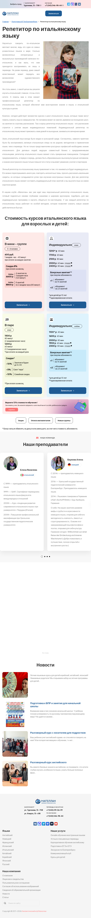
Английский (7, 835)
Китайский (6, 853)
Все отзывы (45, 653)
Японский (6, 860)
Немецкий (6, 839)
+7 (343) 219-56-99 (54, 810)
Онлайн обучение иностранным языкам (68, 835)
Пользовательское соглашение (16, 882)
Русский (5, 864)
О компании (7, 875)
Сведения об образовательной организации (21, 890)
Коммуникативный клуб (61, 853)
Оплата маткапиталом (40, 420)
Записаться (53, 13)
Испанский (7, 846)
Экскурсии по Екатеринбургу (63, 850)
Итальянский (8, 850)
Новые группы (64, 420)
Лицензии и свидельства (13, 879)
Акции (21, 420)
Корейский (7, 857)
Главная (5, 21)
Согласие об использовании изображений (20, 886)
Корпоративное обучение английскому (67, 842)
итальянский (29, 475)
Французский (8, 842)
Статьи (5, 897)
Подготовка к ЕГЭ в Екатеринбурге (24, 21)
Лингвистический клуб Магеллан (34, 911)
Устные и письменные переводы (65, 839)
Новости (6, 893)
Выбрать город (15, 4)
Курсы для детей (58, 857)
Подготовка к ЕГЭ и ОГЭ (61, 846)
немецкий (75, 465)
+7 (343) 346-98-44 (53, 5)
